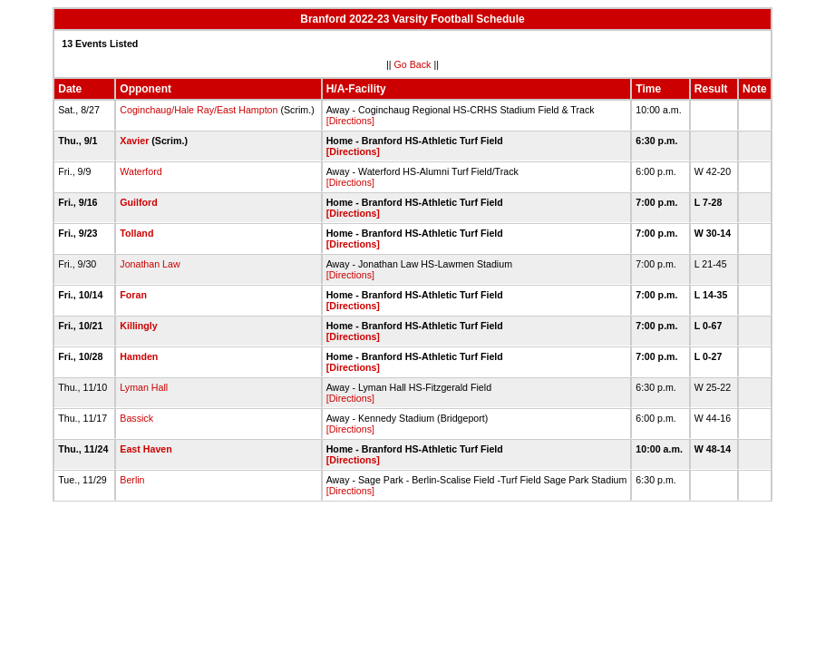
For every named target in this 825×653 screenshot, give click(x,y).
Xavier (134, 140)
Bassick (136, 418)
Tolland (136, 233)
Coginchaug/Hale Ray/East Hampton (198, 109)
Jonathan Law (150, 263)
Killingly (138, 325)
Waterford (140, 171)
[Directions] (350, 120)
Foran (133, 294)
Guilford (138, 202)
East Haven (145, 448)
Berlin (132, 479)
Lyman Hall (144, 387)
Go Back (413, 64)
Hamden (139, 356)
